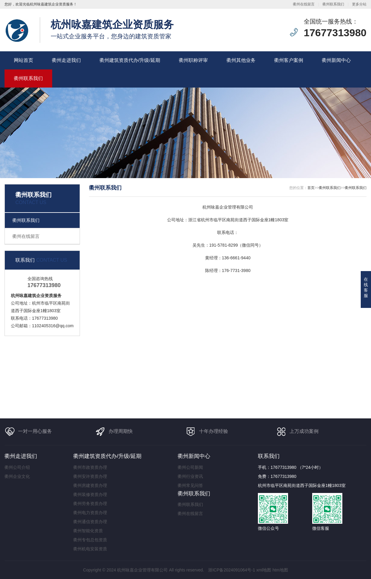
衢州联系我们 (333, 4)
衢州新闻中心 (336, 60)
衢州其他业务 (241, 60)
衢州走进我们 (66, 60)
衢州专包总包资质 (90, 539)
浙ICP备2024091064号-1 (231, 570)
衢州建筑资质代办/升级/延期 (130, 60)
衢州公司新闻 (190, 467)
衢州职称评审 (193, 60)
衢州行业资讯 (190, 476)
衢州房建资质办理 (90, 485)
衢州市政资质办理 (90, 467)
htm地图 (280, 570)
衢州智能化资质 (88, 530)
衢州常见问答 (190, 485)
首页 (311, 188)
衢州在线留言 (304, 4)
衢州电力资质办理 (90, 512)
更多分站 (359, 4)
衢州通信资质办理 (90, 521)
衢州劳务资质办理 (90, 503)
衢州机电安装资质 (90, 548)
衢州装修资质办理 (90, 494)
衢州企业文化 (17, 476)
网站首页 (23, 60)
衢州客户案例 (288, 60)
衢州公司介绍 (17, 467)
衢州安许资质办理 (90, 476)
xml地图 (263, 570)
